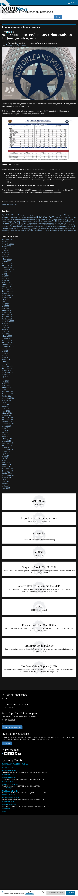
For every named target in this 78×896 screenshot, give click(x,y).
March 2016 (6, 488)
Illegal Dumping (42, 223)
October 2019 (7, 396)
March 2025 (6, 257)
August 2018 (6, 426)
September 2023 (8, 295)
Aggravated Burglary (27, 215)
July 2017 (5, 454)
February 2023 (7, 310)
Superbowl (17, 230)
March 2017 (6, 462)
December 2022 (7, 315)
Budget (29, 217)
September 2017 (8, 449)
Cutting (64, 219)
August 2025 (6, 246)
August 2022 (6, 323)
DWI (12, 221)
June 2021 (5, 353)
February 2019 (7, 413)
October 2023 (7, 293)
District (68, 219)
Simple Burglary (56, 228)
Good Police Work (12, 223)
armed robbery (56, 215)
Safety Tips (8, 228)
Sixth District (10, 230)
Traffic (47, 230)
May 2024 (5, 278)
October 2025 (7, 242)
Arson (74, 215)
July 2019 (5, 402)
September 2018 (8, 424)
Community (18, 219)
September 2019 (8, 398)
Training (6, 232)
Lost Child (54, 223)
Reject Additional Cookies (55, 893)
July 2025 (5, 248)
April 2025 (5, 255)
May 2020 (5, 381)
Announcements (46, 215)
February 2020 (7, 387)
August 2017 (6, 452)
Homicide (23, 223)
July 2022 (5, 325)
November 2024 (7, 265)
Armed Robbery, (65, 215)
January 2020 (6, 389)
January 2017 (6, 467)
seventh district (32, 228)
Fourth (62, 221)
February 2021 (7, 362)
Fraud (3, 223)
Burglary (33, 217)
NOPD (14, 8)
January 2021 (6, 364)
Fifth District (43, 221)
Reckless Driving (52, 226)
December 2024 (7, 263)
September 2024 (8, 270)
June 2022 (5, 327)
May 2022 (5, 329)
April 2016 (5, 486)
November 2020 (8, 368)
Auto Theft (24, 217)
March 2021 (6, 359)
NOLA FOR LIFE (47, 225)
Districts (72, 219)
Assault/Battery (8, 217)
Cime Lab (69, 217)
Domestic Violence (6, 221)
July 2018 (5, 428)
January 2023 (6, 312)
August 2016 (6, 477)
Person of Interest (8, 226)
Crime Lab (49, 219)
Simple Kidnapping (65, 228)
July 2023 (5, 300)
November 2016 (7, 471)
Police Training (26, 226)
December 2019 (7, 392)
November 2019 (7, 394)
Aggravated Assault (7, 215)
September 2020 (8, 372)
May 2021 (5, 355)
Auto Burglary (17, 217)
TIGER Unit (42, 230)
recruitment (60, 226)
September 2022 (8, 321)
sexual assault (42, 228)
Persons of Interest (17, 226)
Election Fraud (28, 221)
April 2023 (5, 306)
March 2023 (6, 308)
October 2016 (7, 473)
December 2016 (7, 469)
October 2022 (7, 319)
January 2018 (6, 441)
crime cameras (43, 219)
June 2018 (5, 430)
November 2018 (7, 419)
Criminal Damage (57, 219)
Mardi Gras (60, 223)
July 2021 (5, 351)
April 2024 (5, 280)
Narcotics (40, 225)
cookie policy (29, 894)
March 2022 (6, 334)
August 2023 (6, 297)
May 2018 (5, 432)
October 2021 (7, 344)
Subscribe (6, 743)
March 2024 (6, 282)
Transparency (21, 45)
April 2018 (5, 434)
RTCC (68, 226)
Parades (62, 225)
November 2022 (7, 317)
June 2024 (5, 276)
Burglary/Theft (45, 217)
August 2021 (6, 349)
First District (56, 221)
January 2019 (6, 415)
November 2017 (7, 445)
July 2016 (5, 479)
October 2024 (7, 267)
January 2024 (6, 287)
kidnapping (49, 223)
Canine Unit (57, 217)
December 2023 (7, 289)
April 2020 (5, 383)
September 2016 (8, 475)
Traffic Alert (60, 230)
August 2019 (6, 400)
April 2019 (5, 409)
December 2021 (7, 340)
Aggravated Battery (17, 215)
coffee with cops (10, 219)
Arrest (70, 215)
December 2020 (8, 366)
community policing (26, 219)
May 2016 (5, 484)
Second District (16, 228)
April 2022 (5, 332)
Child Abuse (64, 217)
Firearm (50, 221)
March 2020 (6, 385)
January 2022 (6, 338)
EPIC (33, 221)
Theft (27, 230)
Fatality (37, 221)
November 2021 (7, 342)
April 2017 (5, 460)
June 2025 (5, 250)
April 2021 (5, 357)
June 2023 (5, 302)
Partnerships (67, 225)
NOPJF (52, 225)
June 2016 (5, 482)
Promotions (33, 226)
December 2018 (7, 417)
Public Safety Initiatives (42, 226)
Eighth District (19, 221)
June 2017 (5, 456)
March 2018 (6, 437)
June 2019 (5, 404)
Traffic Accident (53, 230)
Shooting (49, 228)
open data (57, 225)
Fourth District (69, 221)
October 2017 (7, 447)
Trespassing (19, 232)
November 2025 (7, 240)
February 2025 (7, 259)
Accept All (71, 893)
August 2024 (6, 272)
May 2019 (5, 407)
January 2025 (6, 261)
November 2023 (7, 291)
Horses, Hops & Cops (32, 223)
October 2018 (7, 422)
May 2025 (5, 252)
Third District (34, 230)
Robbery (65, 226)
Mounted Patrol (26, 225)
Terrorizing (23, 230)
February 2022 (7, 336)
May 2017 (5, 458)
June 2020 (5, 379)
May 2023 (5, 304)
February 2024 (7, 285)
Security (24, 228)
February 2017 (7, 464)
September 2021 (8, 347)
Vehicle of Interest (27, 232)
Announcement (11, 45)
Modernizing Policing (16, 225)
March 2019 (6, 411)
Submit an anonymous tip (12, 727)
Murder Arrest (33, 225)
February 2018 (7, 439)
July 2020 (5, 377)
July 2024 (5, 274)
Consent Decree (35, 219)
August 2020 (6, 374)
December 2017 (7, 443)
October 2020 (7, 370)
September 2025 (8, 244)
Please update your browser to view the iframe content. (39, 788)
